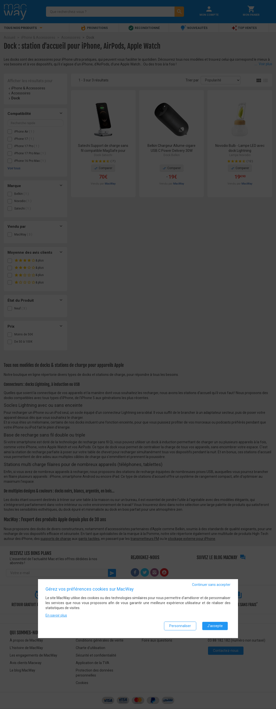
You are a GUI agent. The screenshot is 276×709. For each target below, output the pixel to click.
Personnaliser (180, 626)
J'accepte (215, 626)
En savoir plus (56, 616)
